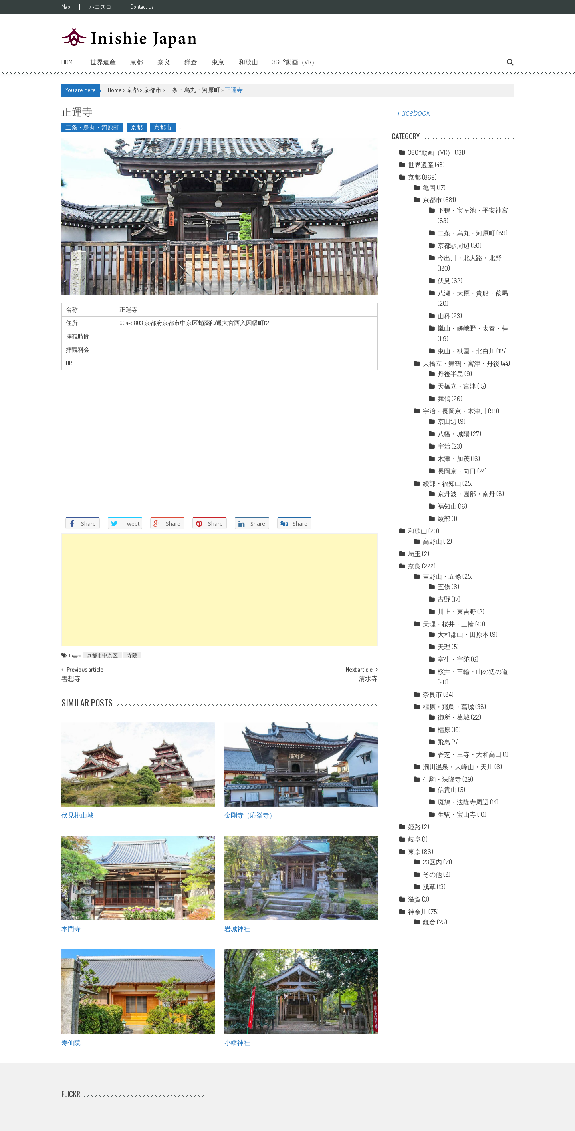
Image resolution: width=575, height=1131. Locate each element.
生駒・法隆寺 (442, 779)
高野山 (432, 541)
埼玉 (414, 554)
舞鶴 (444, 399)
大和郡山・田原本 (463, 634)
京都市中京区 (102, 655)
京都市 (152, 90)
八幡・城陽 (454, 434)
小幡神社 (237, 1042)
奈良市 (432, 694)
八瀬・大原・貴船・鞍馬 (473, 293)
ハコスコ (100, 7)
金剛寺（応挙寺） (250, 815)
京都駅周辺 (454, 245)
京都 (136, 62)
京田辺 (447, 421)
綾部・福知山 (442, 483)
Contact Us (141, 7)
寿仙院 (71, 1042)
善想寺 (71, 679)
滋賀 (414, 899)
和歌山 (248, 62)
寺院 (132, 655)
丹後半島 (450, 374)
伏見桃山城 (77, 815)
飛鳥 (444, 742)
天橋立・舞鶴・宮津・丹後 (461, 363)
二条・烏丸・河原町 (193, 90)
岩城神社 (237, 928)
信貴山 (447, 790)
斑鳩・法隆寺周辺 (463, 802)
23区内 (432, 862)
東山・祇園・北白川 (466, 351)
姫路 (414, 827)
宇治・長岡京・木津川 (455, 411)
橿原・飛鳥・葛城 (448, 707)
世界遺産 (103, 62)
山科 (444, 316)
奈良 (163, 62)
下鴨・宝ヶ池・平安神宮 (473, 210)
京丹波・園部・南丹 (466, 494)
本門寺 (71, 928)
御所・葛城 (454, 717)
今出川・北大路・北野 (470, 258)
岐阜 (414, 839)
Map (65, 7)
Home (68, 62)
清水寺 (368, 679)
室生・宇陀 (454, 659)
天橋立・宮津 (457, 386)
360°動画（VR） (295, 62)
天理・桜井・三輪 (448, 624)
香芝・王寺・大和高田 (470, 754)
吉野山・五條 (442, 576)
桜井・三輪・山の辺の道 (473, 672)
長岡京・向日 (457, 471)
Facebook (413, 112)
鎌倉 (190, 62)
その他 (432, 874)
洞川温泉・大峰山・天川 (458, 767)
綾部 (444, 519)
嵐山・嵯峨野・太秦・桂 (473, 328)
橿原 (444, 730)
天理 (444, 647)
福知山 (447, 506)
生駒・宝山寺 (457, 814)
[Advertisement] (219, 590)
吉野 (444, 599)
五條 (444, 587)
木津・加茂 (454, 459)
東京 (218, 62)
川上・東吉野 (457, 612)
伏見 (444, 281)
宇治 (444, 446)
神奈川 (417, 912)
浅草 (429, 887)
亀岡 (429, 187)
